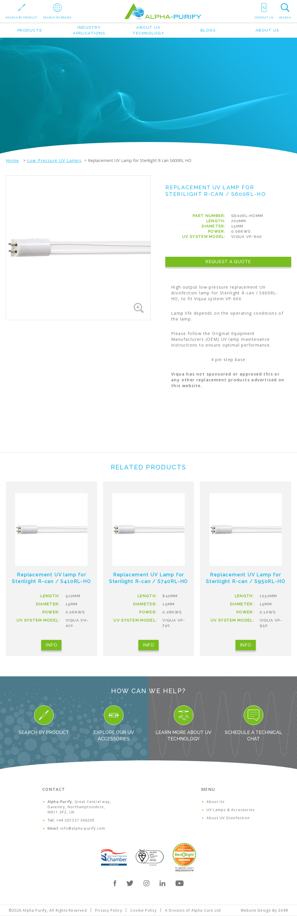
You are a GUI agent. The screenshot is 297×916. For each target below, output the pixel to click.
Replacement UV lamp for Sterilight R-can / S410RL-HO (51, 578)
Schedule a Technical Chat (253, 723)
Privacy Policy (108, 910)
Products (29, 30)
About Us (267, 30)
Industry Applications (89, 30)
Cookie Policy (143, 910)
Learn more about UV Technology (183, 723)
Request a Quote (228, 261)
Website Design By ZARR (264, 910)
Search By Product (44, 720)
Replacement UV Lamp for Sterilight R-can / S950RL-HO (245, 578)
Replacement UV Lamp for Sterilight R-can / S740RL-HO (148, 578)
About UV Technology (148, 30)
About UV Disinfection (228, 817)
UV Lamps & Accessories (231, 809)
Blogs (208, 30)
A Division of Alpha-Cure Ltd (193, 910)
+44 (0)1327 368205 (75, 820)
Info (51, 645)
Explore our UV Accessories (113, 723)
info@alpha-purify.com (82, 828)
